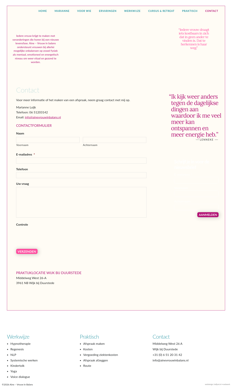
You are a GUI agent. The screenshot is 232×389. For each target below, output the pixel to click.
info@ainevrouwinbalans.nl (43, 122)
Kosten (88, 351)
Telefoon (22, 174)
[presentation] (45, 240)
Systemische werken (24, 362)
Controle (22, 230)
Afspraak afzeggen (95, 362)
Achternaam (90, 150)
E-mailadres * (183, 180)
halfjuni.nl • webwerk (222, 387)
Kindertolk (17, 368)
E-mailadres (25, 159)
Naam (20, 138)
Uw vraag (22, 189)
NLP (13, 357)
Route (87, 368)
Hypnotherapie (20, 346)
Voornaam (22, 150)
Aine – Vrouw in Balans (35, 29)
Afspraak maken (94, 346)
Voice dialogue (20, 379)
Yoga (13, 373)
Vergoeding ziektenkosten (100, 357)
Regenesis (17, 351)
